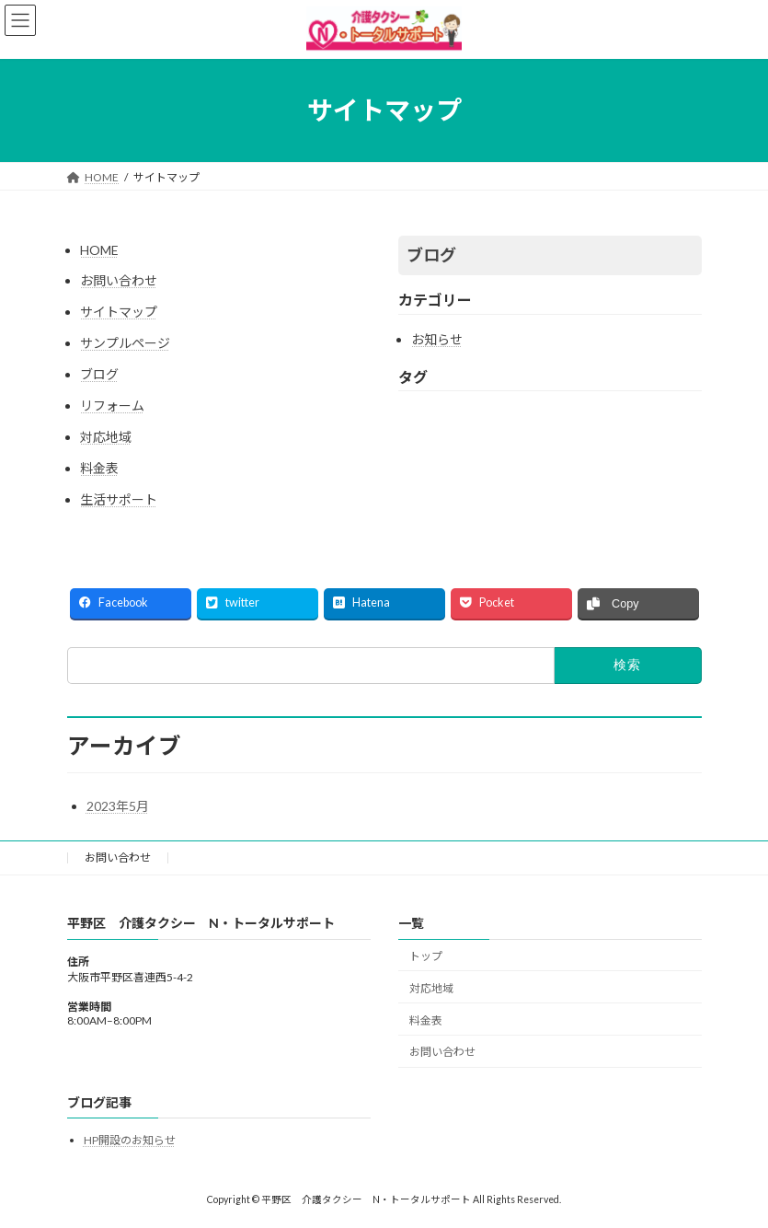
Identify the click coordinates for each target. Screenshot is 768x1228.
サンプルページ (125, 343)
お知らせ (437, 339)
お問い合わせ (118, 280)
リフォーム (112, 405)
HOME (99, 250)
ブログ (99, 374)
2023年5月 (117, 806)
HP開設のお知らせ (130, 1140)
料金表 (99, 468)
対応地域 (106, 437)
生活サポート (118, 499)
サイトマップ (118, 311)
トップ (425, 956)
